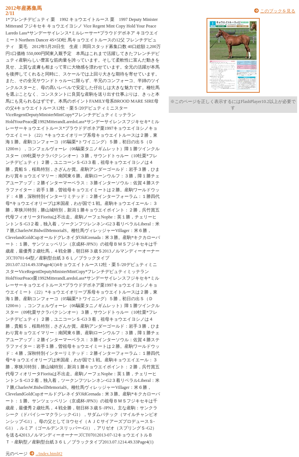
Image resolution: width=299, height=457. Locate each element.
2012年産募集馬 (24, 8)
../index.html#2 (49, 453)
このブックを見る (277, 11)
